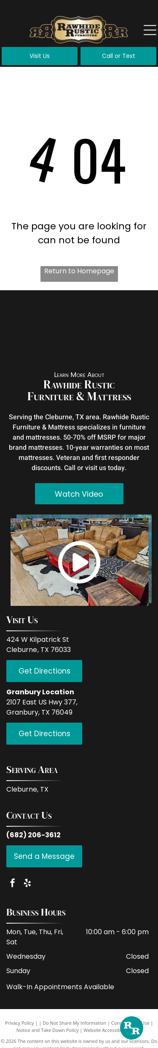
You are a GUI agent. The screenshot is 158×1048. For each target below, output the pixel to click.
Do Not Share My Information (74, 1023)
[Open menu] (150, 30)
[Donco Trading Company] (60, 347)
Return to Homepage (79, 271)
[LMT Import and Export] (98, 313)
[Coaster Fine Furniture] (22, 347)
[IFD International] (60, 313)
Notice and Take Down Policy (47, 1030)
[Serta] (136, 347)
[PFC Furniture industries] (136, 313)
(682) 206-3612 (33, 835)
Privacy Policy (19, 1023)
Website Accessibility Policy (112, 1030)
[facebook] (12, 884)
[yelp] (27, 884)
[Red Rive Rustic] (22, 313)
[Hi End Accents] (98, 347)
